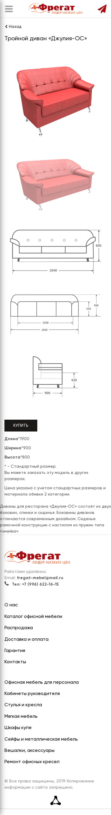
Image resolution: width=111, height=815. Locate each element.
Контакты (15, 662)
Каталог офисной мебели (33, 616)
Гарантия (14, 650)
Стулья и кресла (23, 705)
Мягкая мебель (21, 716)
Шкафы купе (18, 727)
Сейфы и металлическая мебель (41, 739)
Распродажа (18, 628)
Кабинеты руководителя (32, 693)
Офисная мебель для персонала (41, 682)
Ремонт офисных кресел (31, 762)
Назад (13, 27)
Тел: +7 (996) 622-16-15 (31, 584)
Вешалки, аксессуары (29, 750)
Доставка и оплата (26, 639)
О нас (11, 605)
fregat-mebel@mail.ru (40, 578)
